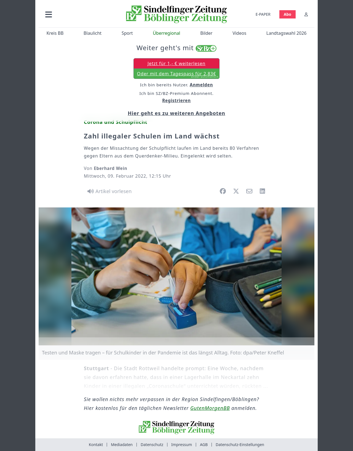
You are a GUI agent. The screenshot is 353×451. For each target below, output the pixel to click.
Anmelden (201, 84)
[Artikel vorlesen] (108, 191)
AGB (204, 444)
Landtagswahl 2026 (286, 33)
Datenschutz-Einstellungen (240, 444)
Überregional (166, 33)
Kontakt (96, 444)
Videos (239, 33)
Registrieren (176, 100)
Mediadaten (122, 444)
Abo (287, 14)
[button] (78, 14)
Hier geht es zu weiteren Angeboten (176, 113)
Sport (127, 33)
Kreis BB (54, 33)
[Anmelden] (306, 14)
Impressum (181, 444)
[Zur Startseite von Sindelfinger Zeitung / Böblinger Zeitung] (176, 14)
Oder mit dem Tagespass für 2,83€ (178, 75)
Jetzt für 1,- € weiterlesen (176, 63)
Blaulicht (92, 33)
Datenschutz (152, 444)
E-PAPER (263, 14)
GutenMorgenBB (210, 408)
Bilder (206, 33)
